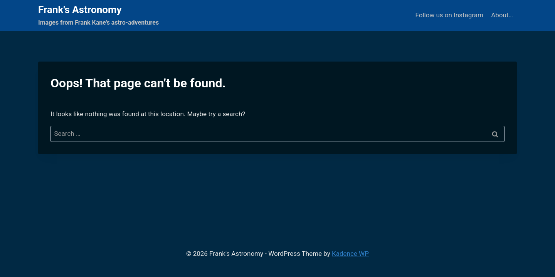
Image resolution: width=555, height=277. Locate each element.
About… (502, 15)
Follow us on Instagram (449, 15)
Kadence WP (350, 253)
